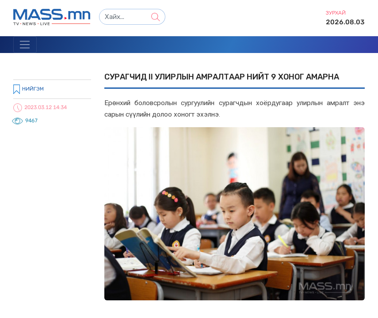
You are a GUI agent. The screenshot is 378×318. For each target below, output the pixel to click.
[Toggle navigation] (25, 44)
